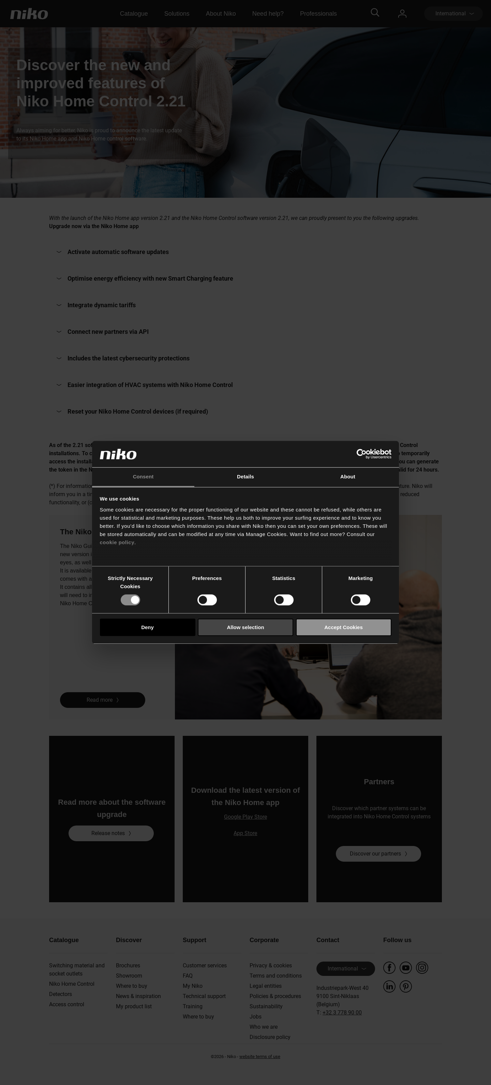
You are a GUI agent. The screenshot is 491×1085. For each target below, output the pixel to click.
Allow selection (245, 627)
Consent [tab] (143, 476)
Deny (147, 627)
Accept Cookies (343, 627)
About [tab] (347, 476)
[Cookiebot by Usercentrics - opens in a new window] (361, 454)
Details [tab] (245, 476)
